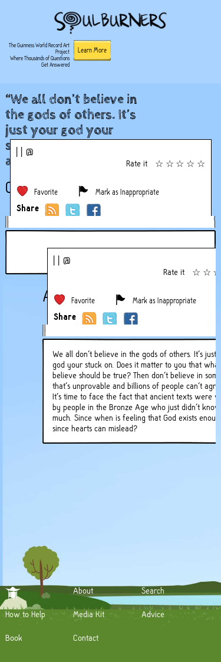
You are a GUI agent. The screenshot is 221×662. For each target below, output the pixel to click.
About (83, 590)
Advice (152, 614)
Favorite (46, 192)
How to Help (25, 614)
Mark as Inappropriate (127, 192)
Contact (85, 638)
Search (152, 590)
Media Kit (88, 614)
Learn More (92, 50)
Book (13, 638)
